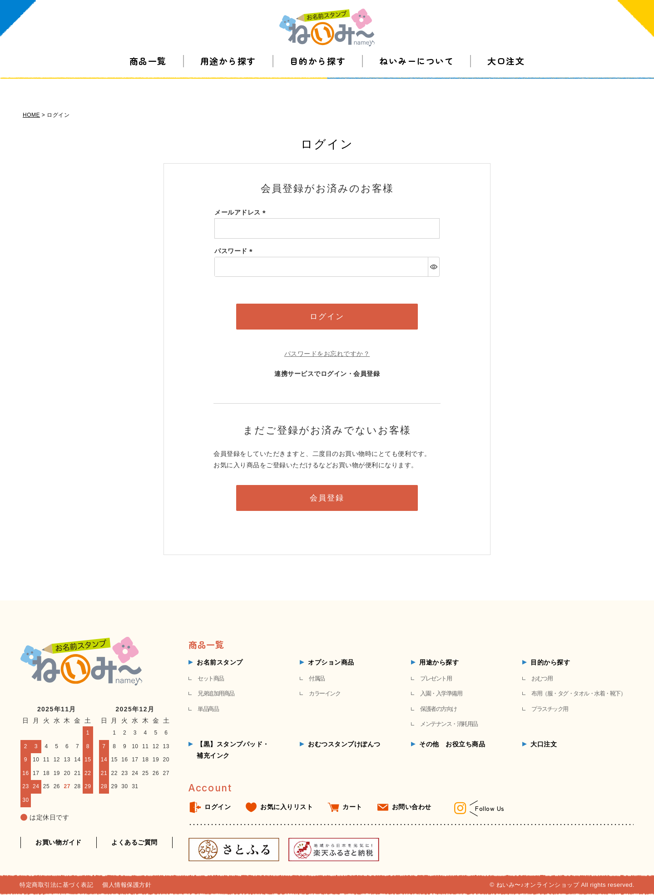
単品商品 (208, 708)
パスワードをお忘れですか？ (327, 353)
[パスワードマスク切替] (433, 266)
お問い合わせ (411, 806)
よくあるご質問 (134, 842)
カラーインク (324, 693)
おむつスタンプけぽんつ (344, 744)
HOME (31, 115)
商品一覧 (148, 77)
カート (352, 806)
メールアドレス (241, 212)
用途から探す (228, 77)
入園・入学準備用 (441, 693)
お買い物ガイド (58, 842)
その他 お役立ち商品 (452, 744)
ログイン (217, 806)
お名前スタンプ (220, 662)
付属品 (317, 678)
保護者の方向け (438, 708)
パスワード (235, 251)
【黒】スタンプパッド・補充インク (233, 749)
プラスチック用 (549, 708)
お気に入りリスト (286, 806)
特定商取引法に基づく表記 (56, 884)
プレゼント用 (435, 678)
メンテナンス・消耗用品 (449, 723)
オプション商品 (331, 662)
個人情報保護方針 (126, 884)
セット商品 (211, 678)
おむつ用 (541, 678)
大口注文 (506, 77)
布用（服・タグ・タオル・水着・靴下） (578, 693)
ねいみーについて (416, 77)
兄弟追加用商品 (216, 693)
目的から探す (318, 77)
